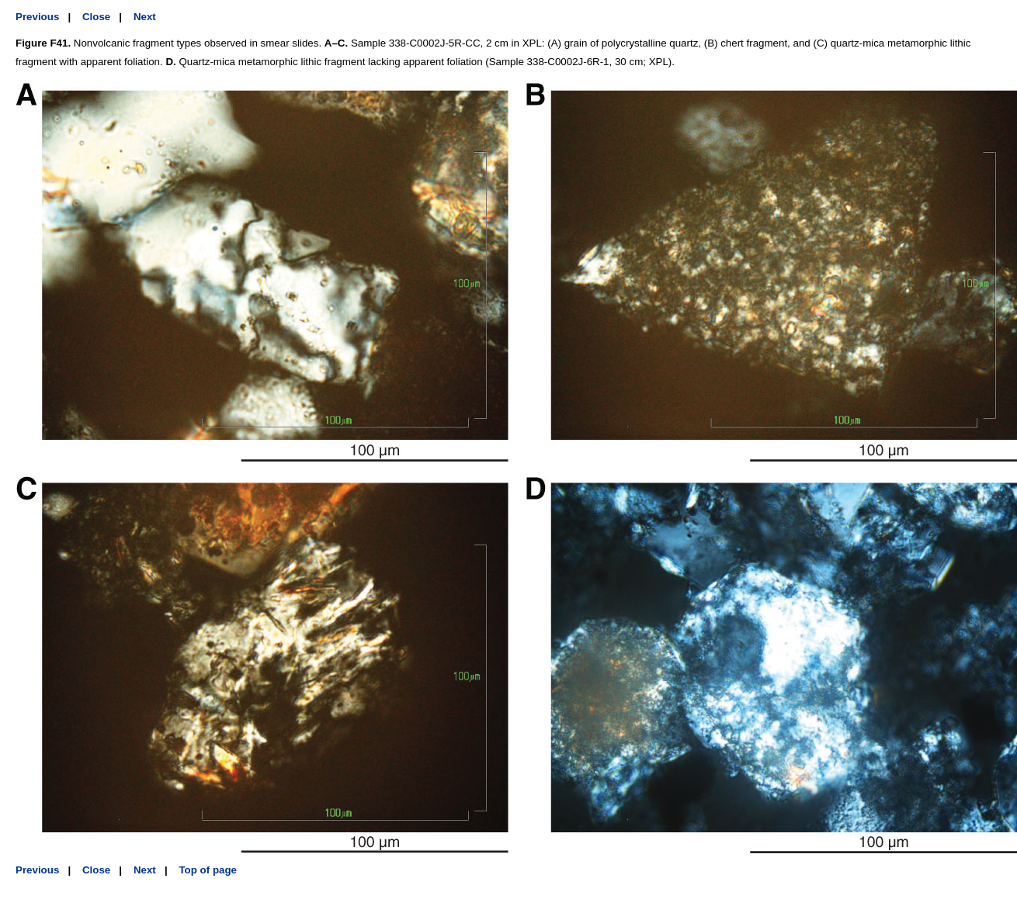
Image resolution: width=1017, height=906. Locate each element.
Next (145, 16)
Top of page (208, 870)
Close (96, 16)
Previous (37, 16)
